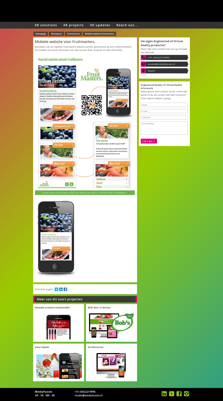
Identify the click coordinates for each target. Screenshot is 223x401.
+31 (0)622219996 (159, 57)
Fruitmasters (73, 34)
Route (151, 70)
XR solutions (46, 25)
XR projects (73, 25)
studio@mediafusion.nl (161, 64)
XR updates (100, 25)
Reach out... (127, 25)
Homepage (40, 34)
